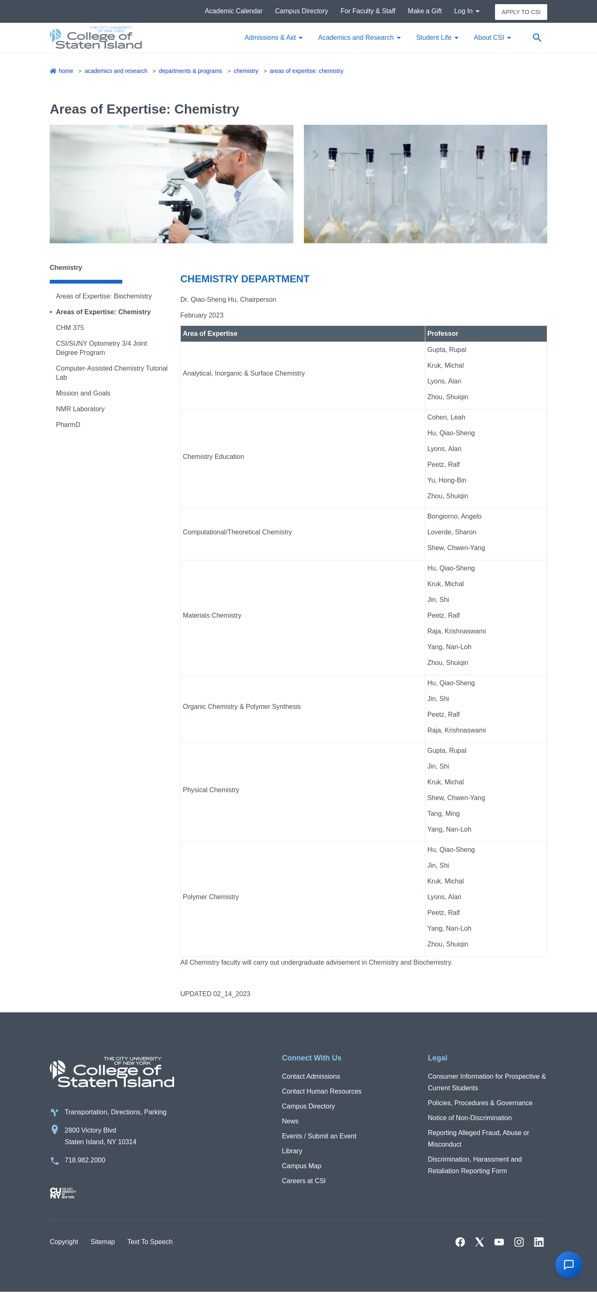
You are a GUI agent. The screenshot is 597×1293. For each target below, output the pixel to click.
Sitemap (102, 1242)
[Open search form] (537, 38)
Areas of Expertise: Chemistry (308, 71)
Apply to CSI (521, 11)
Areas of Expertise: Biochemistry (104, 296)
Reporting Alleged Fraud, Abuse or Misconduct (478, 1139)
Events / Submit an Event (319, 1136)
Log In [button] (463, 11)
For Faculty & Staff (368, 11)
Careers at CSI (304, 1181)
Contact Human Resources (322, 1091)
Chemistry (247, 71)
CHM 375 (70, 328)
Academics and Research (116, 71)
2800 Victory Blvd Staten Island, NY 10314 (100, 1137)
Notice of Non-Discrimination (470, 1118)
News (290, 1121)
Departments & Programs (191, 71)
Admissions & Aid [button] (270, 37)
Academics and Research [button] (355, 37)
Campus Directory (301, 11)
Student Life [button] (433, 37)
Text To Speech (149, 1242)
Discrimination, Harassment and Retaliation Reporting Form (475, 1165)
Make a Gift (425, 11)
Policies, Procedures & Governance (480, 1103)
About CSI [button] (489, 37)
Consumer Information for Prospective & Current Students (487, 1082)
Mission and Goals (83, 393)
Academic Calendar (234, 11)
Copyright (64, 1242)
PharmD (68, 425)
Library (292, 1151)
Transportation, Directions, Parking (116, 1112)
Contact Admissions (311, 1076)
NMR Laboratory (80, 409)
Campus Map (301, 1166)
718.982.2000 (85, 1160)
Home (66, 71)
